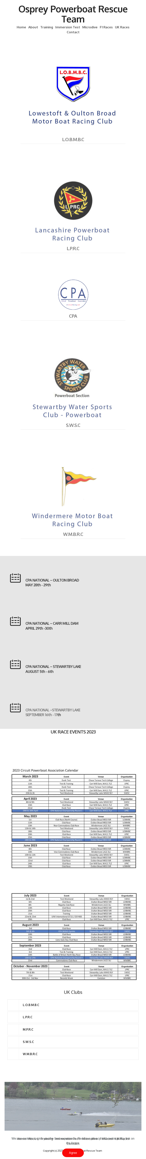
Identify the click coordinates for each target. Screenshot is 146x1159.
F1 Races (106, 27)
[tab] (73, 1005)
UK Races (122, 27)
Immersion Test (67, 27)
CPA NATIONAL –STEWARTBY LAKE (52, 717)
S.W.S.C (73, 430)
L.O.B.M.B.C (73, 144)
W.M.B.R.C (73, 539)
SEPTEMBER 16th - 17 (41, 722)
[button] (73, 1005)
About (33, 27)
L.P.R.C (73, 253)
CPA (73, 321)
